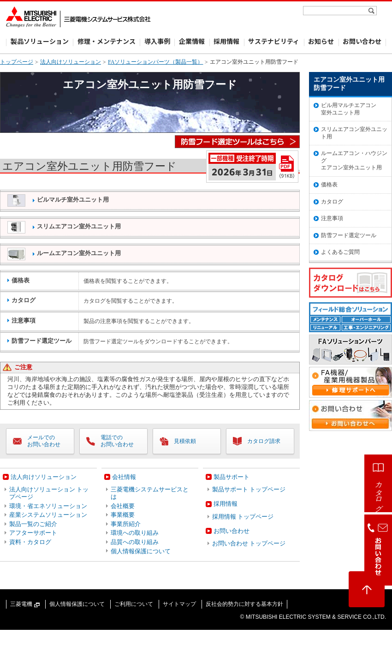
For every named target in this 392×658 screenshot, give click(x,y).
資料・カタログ (30, 541)
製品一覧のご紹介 (33, 523)
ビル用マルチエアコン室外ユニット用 (348, 109)
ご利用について (133, 604)
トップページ (16, 62)
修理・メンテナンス (106, 41)
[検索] (372, 10)
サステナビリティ (273, 41)
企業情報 (192, 41)
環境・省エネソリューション (48, 505)
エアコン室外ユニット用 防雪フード (349, 83)
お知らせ (321, 41)
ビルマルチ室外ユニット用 (58, 200)
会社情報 (124, 476)
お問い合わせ (362, 41)
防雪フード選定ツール (348, 235)
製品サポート (231, 476)
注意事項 (332, 218)
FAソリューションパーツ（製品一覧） (155, 62)
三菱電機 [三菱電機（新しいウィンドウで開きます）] (25, 604)
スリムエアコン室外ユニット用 (64, 227)
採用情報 (226, 41)
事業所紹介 (126, 523)
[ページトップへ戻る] (367, 589)
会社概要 (123, 505)
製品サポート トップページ (248, 489)
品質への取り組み (135, 541)
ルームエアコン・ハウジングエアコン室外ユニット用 (354, 160)
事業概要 (123, 514)
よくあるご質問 (340, 252)
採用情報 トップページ (242, 516)
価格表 (329, 184)
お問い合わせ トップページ (248, 543)
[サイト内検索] (335, 10)
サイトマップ (179, 604)
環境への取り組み (135, 532)
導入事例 (157, 41)
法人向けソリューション (70, 62)
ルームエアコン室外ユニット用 (64, 254)
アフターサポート (33, 532)
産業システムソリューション (48, 514)
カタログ (332, 201)
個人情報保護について (141, 551)
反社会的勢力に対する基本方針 (244, 604)
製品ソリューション (40, 41)
